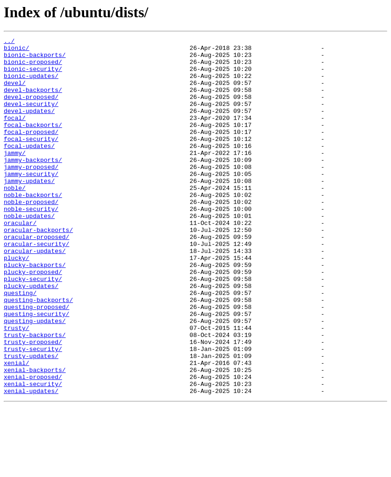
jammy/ (15, 176)
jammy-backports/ (33, 185)
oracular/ (20, 260)
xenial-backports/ (35, 437)
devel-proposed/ (31, 109)
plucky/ (16, 302)
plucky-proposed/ (33, 319)
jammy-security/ (31, 201)
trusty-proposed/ (33, 403)
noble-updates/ (29, 252)
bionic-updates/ (31, 84)
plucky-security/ (33, 327)
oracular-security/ (36, 285)
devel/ (15, 92)
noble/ (15, 218)
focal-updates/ (29, 168)
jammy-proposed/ (31, 193)
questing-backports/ (38, 353)
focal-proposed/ (31, 151)
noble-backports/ (33, 227)
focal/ (15, 134)
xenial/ (16, 428)
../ (9, 42)
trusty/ (16, 386)
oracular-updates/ (35, 294)
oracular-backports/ (38, 269)
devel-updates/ (29, 126)
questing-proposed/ (36, 361)
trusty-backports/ (35, 395)
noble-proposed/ (31, 235)
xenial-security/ (33, 453)
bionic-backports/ (35, 59)
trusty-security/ (33, 411)
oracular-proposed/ (36, 277)
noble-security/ (31, 243)
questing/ (20, 344)
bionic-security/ (33, 75)
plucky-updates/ (31, 336)
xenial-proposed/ (33, 445)
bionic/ (16, 50)
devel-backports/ (33, 101)
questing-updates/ (35, 378)
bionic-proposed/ (33, 67)
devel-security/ (31, 117)
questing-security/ (36, 369)
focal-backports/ (33, 143)
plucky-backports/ (35, 311)
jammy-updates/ (29, 210)
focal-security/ (31, 159)
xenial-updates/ (31, 462)
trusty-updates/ (31, 420)
